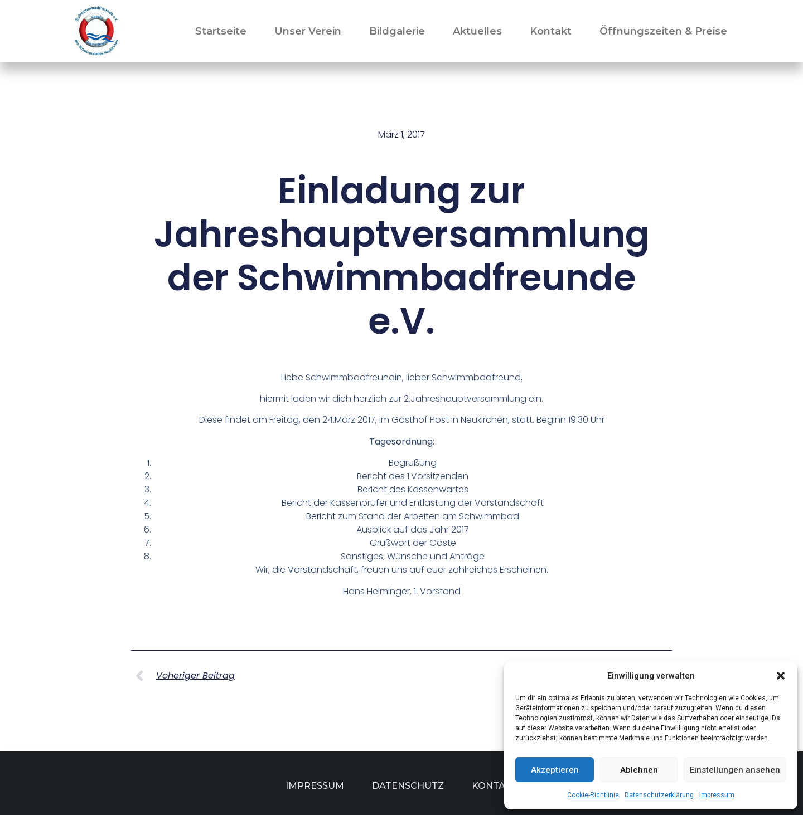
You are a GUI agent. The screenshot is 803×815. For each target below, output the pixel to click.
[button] (780, 675)
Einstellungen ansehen (735, 770)
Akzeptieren (555, 770)
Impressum (716, 795)
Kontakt (551, 31)
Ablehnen (639, 770)
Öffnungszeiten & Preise (663, 31)
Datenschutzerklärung (659, 795)
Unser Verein (307, 31)
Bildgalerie (397, 31)
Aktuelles (477, 31)
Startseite (220, 31)
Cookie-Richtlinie (593, 795)
